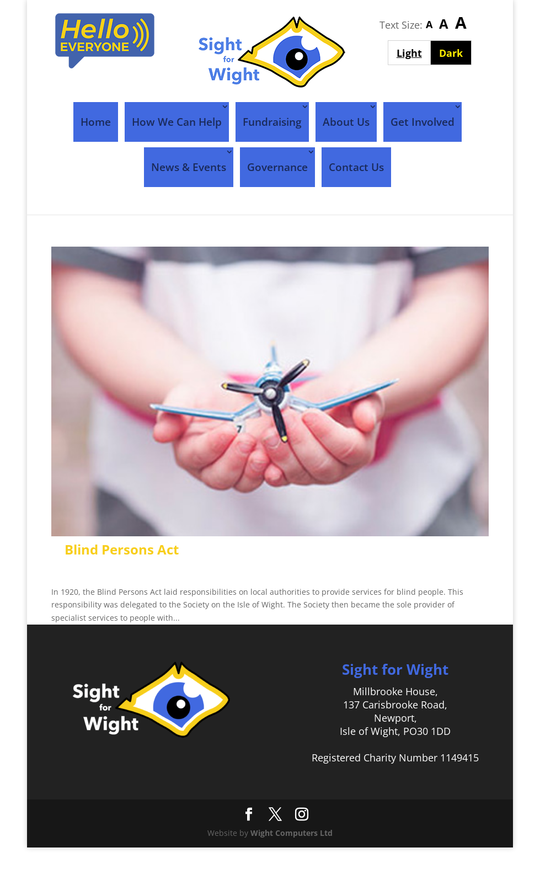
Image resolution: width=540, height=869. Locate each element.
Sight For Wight (113, 570)
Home (96, 122)
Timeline (243, 570)
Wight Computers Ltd (291, 833)
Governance (277, 167)
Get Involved (423, 122)
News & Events (188, 167)
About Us (346, 122)
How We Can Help (177, 122)
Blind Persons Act (122, 549)
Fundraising (272, 122)
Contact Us (356, 167)
